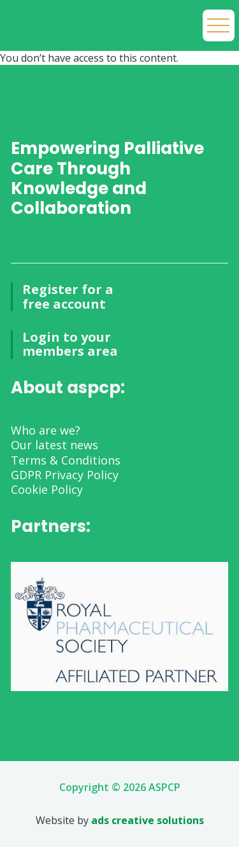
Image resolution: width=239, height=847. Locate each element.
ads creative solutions (147, 820)
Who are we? (45, 430)
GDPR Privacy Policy (65, 474)
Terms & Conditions (65, 460)
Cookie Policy (47, 489)
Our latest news (54, 444)
